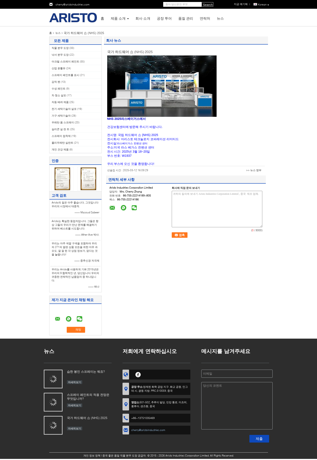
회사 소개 (142, 18)
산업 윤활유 (58, 68)
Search (208, 5)
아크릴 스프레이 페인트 (65, 61)
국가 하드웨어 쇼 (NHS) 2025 (87, 418)
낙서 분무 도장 (60, 54)
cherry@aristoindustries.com (72, 4)
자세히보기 (74, 382)
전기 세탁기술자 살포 (64, 108)
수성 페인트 (58, 88)
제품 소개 (118, 18)
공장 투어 (164, 18)
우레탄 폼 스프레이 (63, 122)
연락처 (205, 18)
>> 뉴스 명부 (253, 170)
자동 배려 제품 (60, 102)
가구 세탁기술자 (61, 115)
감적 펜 (56, 81)
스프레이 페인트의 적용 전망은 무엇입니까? (88, 396)
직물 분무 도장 (60, 48)
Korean (263, 4)
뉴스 (220, 18)
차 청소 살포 (59, 95)
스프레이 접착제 (61, 136)
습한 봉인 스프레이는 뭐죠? (86, 371)
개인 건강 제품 (60, 149)
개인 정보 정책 (91, 455)
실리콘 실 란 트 (60, 129)
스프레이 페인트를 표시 (65, 75)
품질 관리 (185, 18)
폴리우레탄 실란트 (62, 142)
